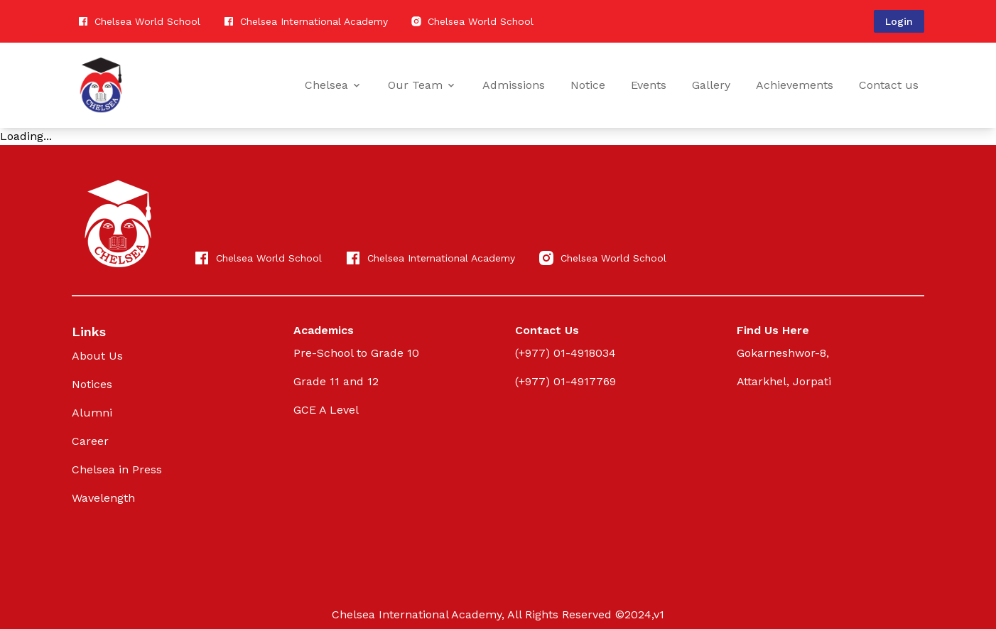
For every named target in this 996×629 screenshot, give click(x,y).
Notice (587, 85)
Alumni (92, 412)
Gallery (711, 85)
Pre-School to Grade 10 (356, 353)
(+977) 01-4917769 (565, 381)
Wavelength (103, 498)
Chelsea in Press (117, 469)
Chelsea (333, 85)
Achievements (794, 85)
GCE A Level (326, 409)
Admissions (513, 85)
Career (90, 441)
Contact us (889, 85)
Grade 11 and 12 (336, 381)
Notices (92, 384)
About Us (97, 355)
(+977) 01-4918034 (565, 353)
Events (648, 85)
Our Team (422, 85)
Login (899, 21)
